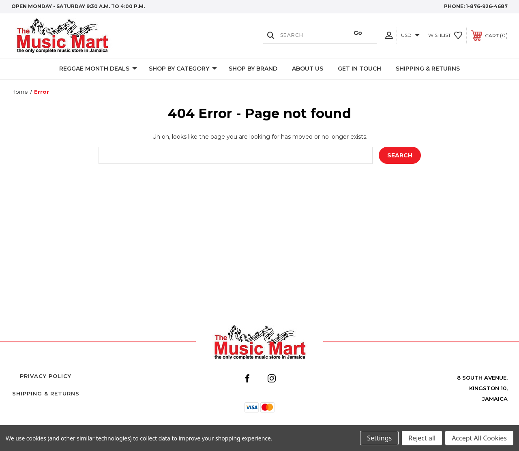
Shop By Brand (253, 68)
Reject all (421, 438)
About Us (307, 68)
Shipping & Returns (428, 68)
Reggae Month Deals (98, 69)
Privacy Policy (45, 376)
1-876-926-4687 (487, 6)
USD (410, 35)
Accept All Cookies (479, 438)
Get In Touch (359, 68)
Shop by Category (183, 69)
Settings (379, 438)
